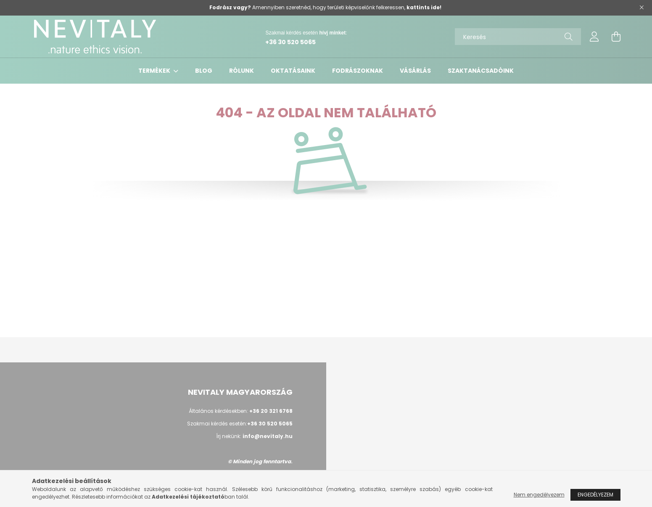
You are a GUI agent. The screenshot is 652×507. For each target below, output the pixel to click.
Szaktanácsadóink (481, 70)
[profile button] (594, 36)
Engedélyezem (595, 494)
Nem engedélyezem (539, 494)
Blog (203, 70)
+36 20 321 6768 (271, 411)
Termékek (155, 70)
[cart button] (616, 36)
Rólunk (241, 70)
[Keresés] (518, 36)
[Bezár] (641, 7)
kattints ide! (424, 7)
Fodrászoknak (357, 70)
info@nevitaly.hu (268, 436)
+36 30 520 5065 (290, 42)
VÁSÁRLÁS (415, 70)
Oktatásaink (293, 70)
